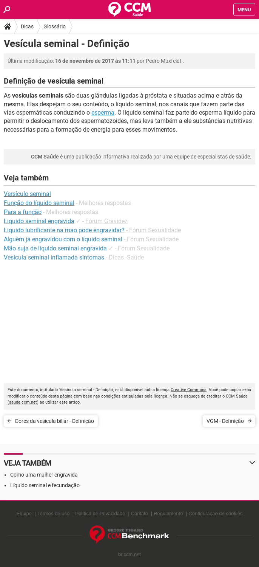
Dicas (27, 26)
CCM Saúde (237, 396)
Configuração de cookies (215, 513)
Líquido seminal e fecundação (45, 485)
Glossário (54, 26)
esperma (102, 112)
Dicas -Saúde (126, 257)
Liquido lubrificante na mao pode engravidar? (64, 230)
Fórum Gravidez (106, 221)
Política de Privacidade (100, 513)
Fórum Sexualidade (155, 230)
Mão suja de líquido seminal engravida (55, 248)
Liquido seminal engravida (39, 221)
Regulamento (168, 513)
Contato (139, 513)
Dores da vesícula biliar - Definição (54, 421)
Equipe (23, 513)
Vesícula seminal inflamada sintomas (54, 257)
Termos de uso (53, 513)
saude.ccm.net (23, 402)
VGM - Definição (225, 421)
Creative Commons (189, 389)
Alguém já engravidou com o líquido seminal (63, 239)
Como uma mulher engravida (44, 475)
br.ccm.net (129, 554)
